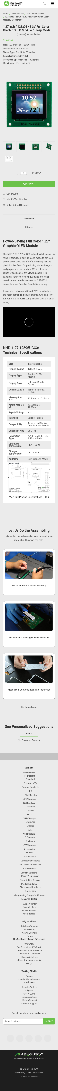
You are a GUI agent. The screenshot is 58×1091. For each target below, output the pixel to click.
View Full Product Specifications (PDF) (29, 497)
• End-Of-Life (30, 891)
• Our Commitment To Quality (29, 947)
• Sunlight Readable (30, 787)
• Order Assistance (29, 997)
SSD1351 (23, 56)
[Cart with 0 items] (44, 3)
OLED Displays (29, 818)
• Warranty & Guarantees (29, 954)
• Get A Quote (29, 994)
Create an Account (31, 740)
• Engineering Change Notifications (30, 895)
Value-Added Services (18, 205)
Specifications (20, 60)
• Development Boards (30, 861)
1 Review (29, 227)
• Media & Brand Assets (29, 979)
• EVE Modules (29, 799)
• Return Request (29, 1000)
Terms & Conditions (35, 1073)
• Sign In (29, 990)
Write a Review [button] (34, 34)
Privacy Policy (19, 1073)
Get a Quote (12, 193)
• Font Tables (29, 914)
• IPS (30, 791)
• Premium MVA (29, 783)
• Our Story (29, 944)
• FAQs (29, 964)
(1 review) (21, 34)
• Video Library (29, 929)
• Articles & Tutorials (29, 926)
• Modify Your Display (29, 876)
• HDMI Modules (30, 795)
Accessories (29, 849)
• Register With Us (29, 987)
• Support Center (29, 904)
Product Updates (29, 884)
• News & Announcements (29, 960)
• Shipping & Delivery (29, 957)
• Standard (30, 779)
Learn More (31, 707)
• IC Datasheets (29, 910)
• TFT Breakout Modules (30, 865)
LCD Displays (29, 803)
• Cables (29, 852)
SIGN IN (29, 733)
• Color (30, 830)
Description (29, 218)
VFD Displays (29, 834)
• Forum (29, 936)
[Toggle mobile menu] (52, 3)
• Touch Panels (30, 868)
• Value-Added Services (29, 880)
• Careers (29, 976)
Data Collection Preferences (29, 1077)
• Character (30, 806)
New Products (29, 772)
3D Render (34, 60)
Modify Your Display (17, 199)
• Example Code (29, 907)
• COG (29, 814)
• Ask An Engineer (29, 933)
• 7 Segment (29, 837)
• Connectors (30, 856)
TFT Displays (29, 776)
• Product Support (29, 1003)
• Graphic (30, 810)
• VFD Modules (29, 845)
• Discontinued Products (30, 887)
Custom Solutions (29, 873)
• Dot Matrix (30, 841)
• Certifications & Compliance (29, 950)
